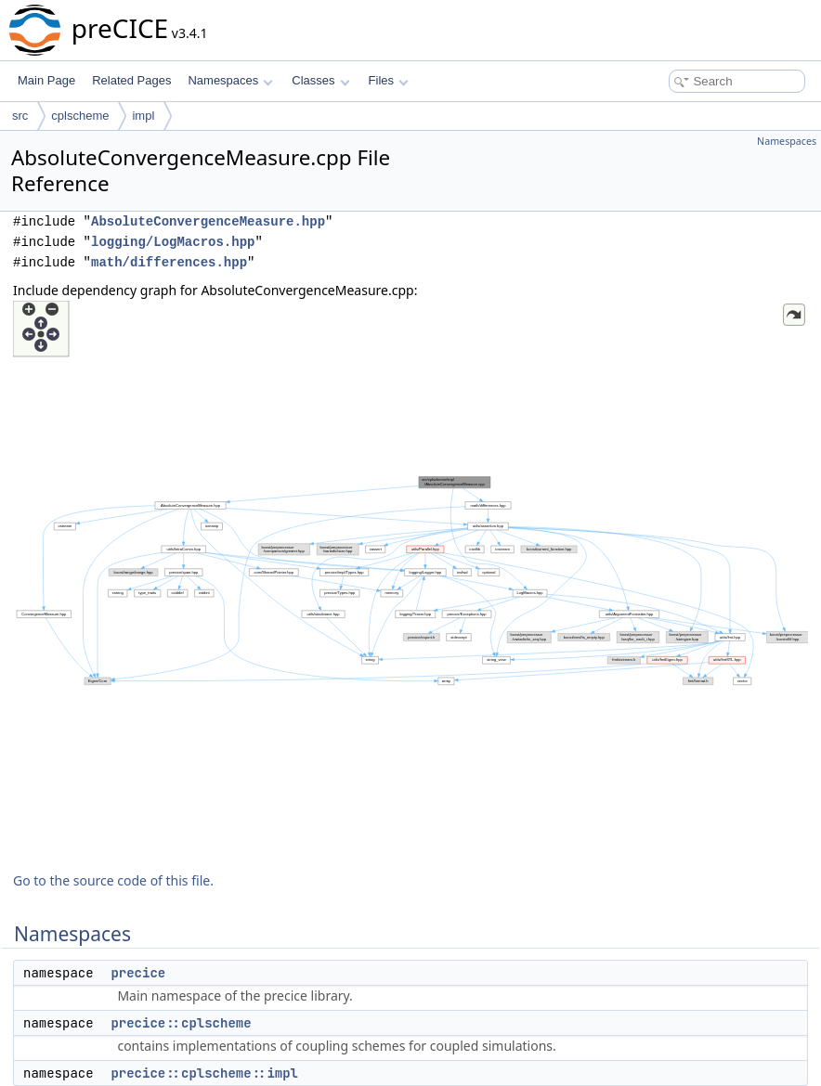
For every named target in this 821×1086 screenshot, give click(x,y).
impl (143, 116)
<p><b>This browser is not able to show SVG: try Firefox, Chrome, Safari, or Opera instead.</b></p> (410, 579)
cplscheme (80, 116)
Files (389, 80)
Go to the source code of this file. (113, 880)
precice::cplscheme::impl (204, 1073)
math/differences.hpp (169, 262)
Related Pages (131, 80)
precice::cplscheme (181, 1023)
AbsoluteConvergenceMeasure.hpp (208, 221)
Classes (320, 80)
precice (138, 972)
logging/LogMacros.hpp (172, 242)
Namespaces (230, 80)
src (20, 116)
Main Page (46, 80)
